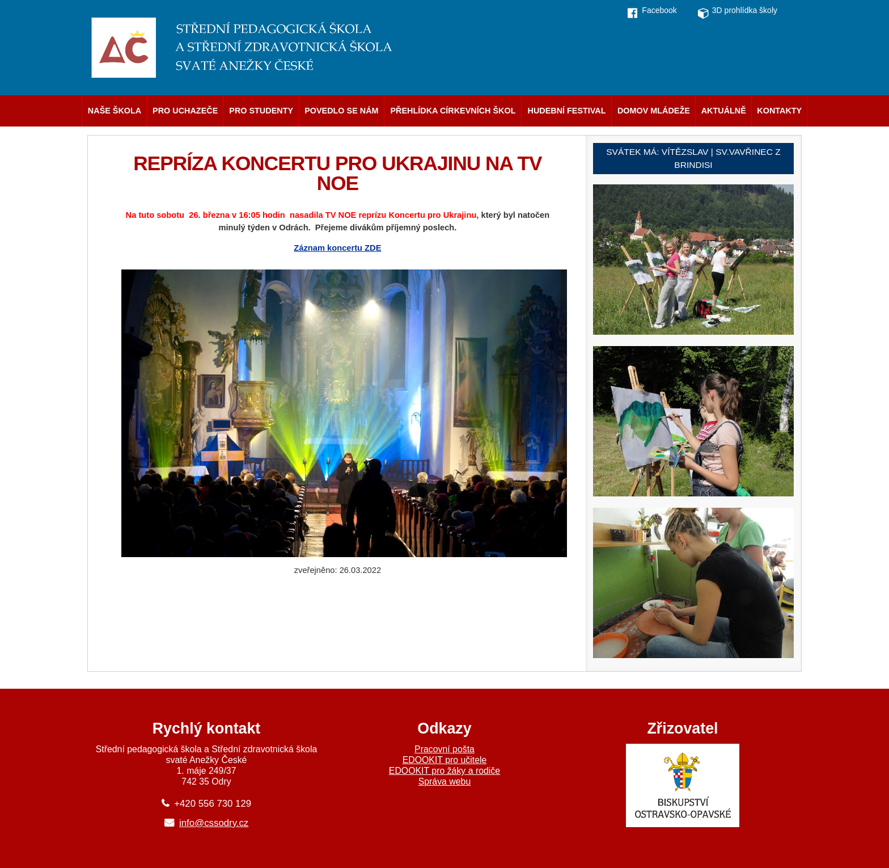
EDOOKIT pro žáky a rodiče (444, 771)
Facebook (659, 10)
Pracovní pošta (444, 749)
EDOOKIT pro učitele (445, 760)
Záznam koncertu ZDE (337, 247)
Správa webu (444, 781)
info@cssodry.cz (213, 823)
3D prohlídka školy (744, 10)
